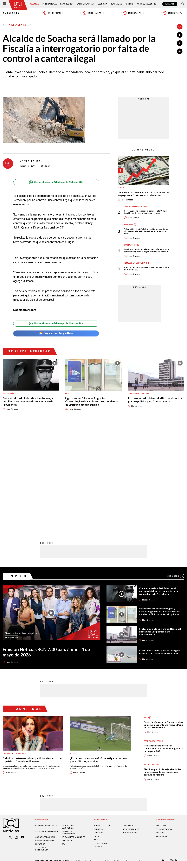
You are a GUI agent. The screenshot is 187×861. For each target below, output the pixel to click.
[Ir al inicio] (17, 5)
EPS (67, 393)
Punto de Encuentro (146, 4)
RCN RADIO (98, 727)
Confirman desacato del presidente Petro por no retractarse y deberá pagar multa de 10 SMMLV (146, 250)
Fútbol (73, 648)
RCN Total (99, 724)
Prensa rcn (40, 739)
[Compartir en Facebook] (179, 35)
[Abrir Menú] (4, 4)
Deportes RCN (66, 4)
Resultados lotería (153, 636)
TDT (109, 720)
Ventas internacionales (73, 732)
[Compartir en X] (179, 43)
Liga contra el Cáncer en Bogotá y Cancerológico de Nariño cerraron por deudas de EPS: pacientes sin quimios (92, 401)
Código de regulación (45, 732)
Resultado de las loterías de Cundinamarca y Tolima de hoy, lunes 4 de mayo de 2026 (163, 643)
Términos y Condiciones (136, 756)
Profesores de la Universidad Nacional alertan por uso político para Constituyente (155, 400)
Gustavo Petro (131, 245)
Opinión (129, 4)
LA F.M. (97, 731)
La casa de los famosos (14, 648)
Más (175, 471)
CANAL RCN (169, 4)
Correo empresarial (45, 735)
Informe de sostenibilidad (68, 727)
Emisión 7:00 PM (132, 13)
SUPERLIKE (160, 727)
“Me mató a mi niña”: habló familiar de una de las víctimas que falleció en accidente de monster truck (146, 231)
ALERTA (97, 734)
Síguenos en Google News (56, 333)
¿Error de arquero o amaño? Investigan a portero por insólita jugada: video (98, 654)
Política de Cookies (113, 756)
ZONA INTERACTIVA (164, 724)
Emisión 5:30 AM (52, 13)
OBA (63, 739)
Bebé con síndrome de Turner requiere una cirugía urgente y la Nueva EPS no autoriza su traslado (163, 619)
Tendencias (116, 4)
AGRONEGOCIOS (130, 727)
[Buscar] (182, 4)
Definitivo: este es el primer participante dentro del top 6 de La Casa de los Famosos (32, 654)
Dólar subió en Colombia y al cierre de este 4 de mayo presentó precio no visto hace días (143, 194)
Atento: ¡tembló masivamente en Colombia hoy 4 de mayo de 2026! (146, 268)
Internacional (50, 4)
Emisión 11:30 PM (172, 13)
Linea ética (67, 735)
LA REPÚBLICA (129, 720)
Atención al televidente (46, 726)
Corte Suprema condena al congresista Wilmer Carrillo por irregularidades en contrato (145, 212)
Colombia (34, 4)
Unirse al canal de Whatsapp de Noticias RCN (56, 182)
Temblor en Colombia (134, 263)
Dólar (121, 188)
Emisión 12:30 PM (92, 13)
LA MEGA (98, 741)
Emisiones (11, 13)
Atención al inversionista (41, 743)
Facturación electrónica (68, 721)
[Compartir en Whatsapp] (179, 51)
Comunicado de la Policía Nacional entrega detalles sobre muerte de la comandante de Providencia (28, 401)
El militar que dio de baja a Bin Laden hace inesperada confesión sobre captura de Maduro (162, 667)
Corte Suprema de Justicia (137, 206)
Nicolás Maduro (152, 659)
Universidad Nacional (139, 393)
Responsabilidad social (46, 720)
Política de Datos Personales (87, 756)
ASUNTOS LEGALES (131, 724)
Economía (102, 4)
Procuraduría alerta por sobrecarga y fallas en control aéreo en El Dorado (159, 546)
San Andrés (8, 393)
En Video (17, 471)
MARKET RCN (161, 731)
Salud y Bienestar (85, 4)
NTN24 (97, 720)
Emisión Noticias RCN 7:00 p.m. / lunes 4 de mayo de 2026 (46, 546)
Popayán (128, 224)
